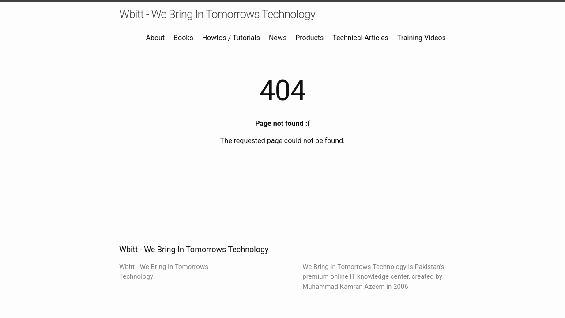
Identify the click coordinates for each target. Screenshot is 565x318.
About (155, 38)
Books (183, 38)
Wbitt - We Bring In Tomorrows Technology (217, 14)
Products (309, 38)
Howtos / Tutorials (231, 38)
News (277, 38)
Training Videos (421, 38)
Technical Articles (360, 38)
